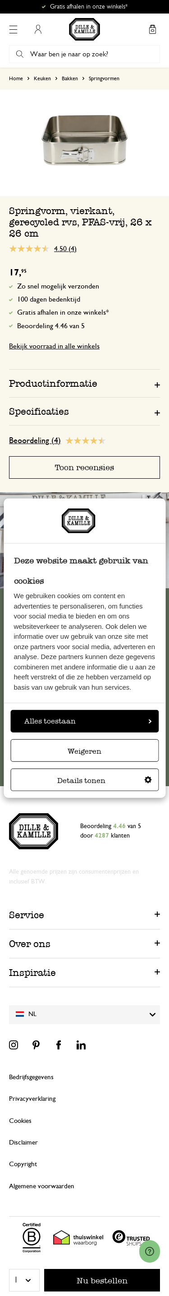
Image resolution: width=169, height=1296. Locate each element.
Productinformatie (53, 383)
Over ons (29, 943)
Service (26, 914)
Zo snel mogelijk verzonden (58, 286)
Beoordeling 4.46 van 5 (51, 326)
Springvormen (104, 78)
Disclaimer (23, 1142)
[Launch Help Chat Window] (149, 1251)
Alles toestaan (87, 721)
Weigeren (84, 751)
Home (16, 78)
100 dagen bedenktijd (48, 299)
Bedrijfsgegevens (31, 1077)
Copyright (23, 1164)
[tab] (84, 383)
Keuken (42, 78)
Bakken (70, 78)
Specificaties (39, 411)
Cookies (20, 1120)
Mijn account (38, 29)
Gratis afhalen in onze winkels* (89, 7)
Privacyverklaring (32, 1098)
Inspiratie (32, 972)
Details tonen (104, 780)
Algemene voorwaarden (41, 1186)
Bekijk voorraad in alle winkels (54, 346)
